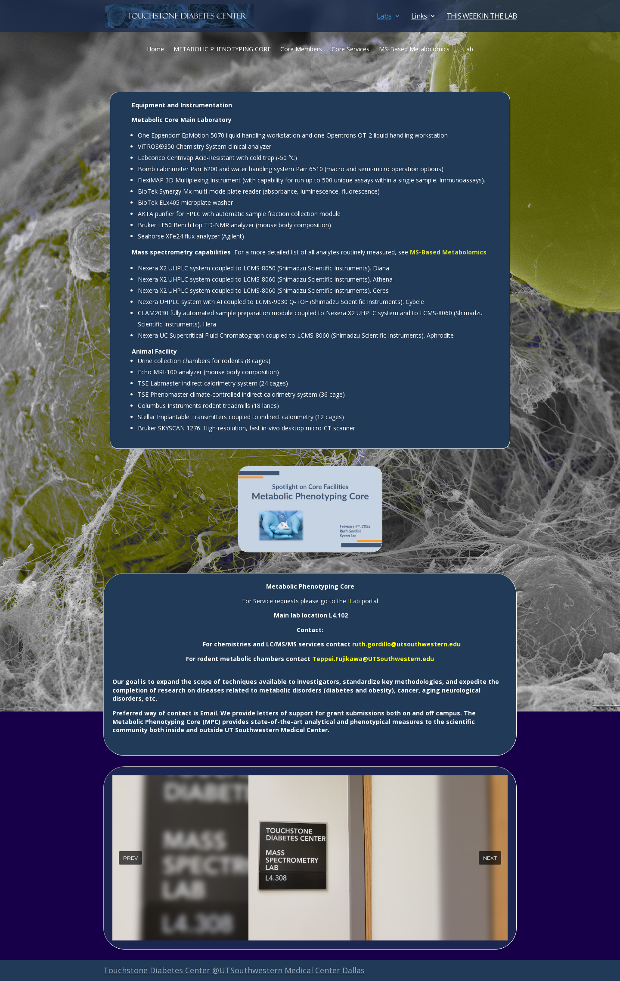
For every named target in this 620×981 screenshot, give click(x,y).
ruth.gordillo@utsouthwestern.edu (406, 644)
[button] (130, 858)
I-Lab (466, 49)
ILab (354, 601)
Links (419, 17)
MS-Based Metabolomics (414, 49)
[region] (310, 857)
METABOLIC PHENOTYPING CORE (222, 49)
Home (155, 49)
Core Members (301, 49)
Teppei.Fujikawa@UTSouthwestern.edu (373, 659)
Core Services (350, 49)
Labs (384, 17)
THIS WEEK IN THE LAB (481, 17)
